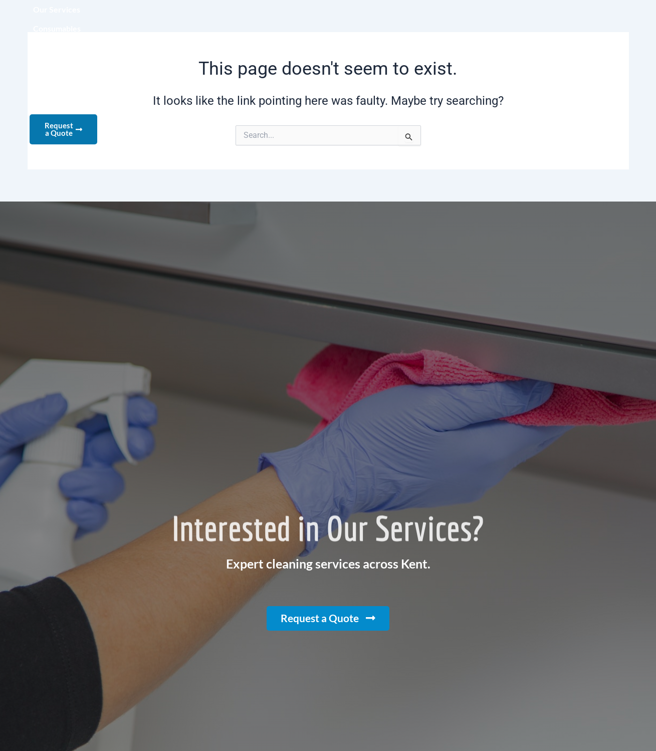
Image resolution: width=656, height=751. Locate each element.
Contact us (503, 20)
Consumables (268, 20)
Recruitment (438, 20)
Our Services (198, 20)
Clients (380, 20)
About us (330, 20)
